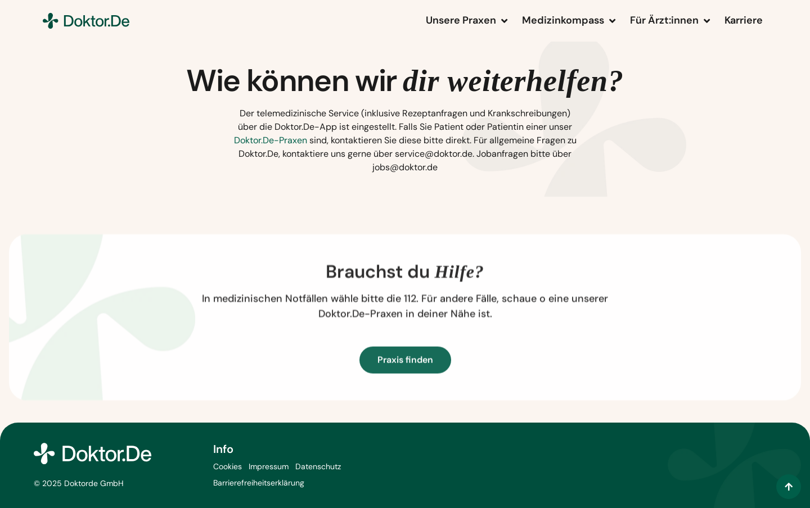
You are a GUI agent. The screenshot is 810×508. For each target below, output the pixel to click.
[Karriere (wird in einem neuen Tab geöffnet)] (743, 21)
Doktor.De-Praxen (270, 140)
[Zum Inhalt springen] (788, 486)
